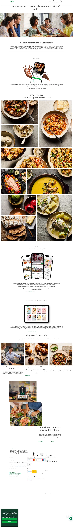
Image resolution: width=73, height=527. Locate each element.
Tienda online (49, 4)
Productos (12, 4)
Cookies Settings (9, 523)
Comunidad (28, 4)
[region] (9, 518)
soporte (11, 463)
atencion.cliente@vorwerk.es (21, 465)
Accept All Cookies (9, 519)
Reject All (9, 521)
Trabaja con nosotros (41, 4)
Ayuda (33, 4)
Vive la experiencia (19, 4)
